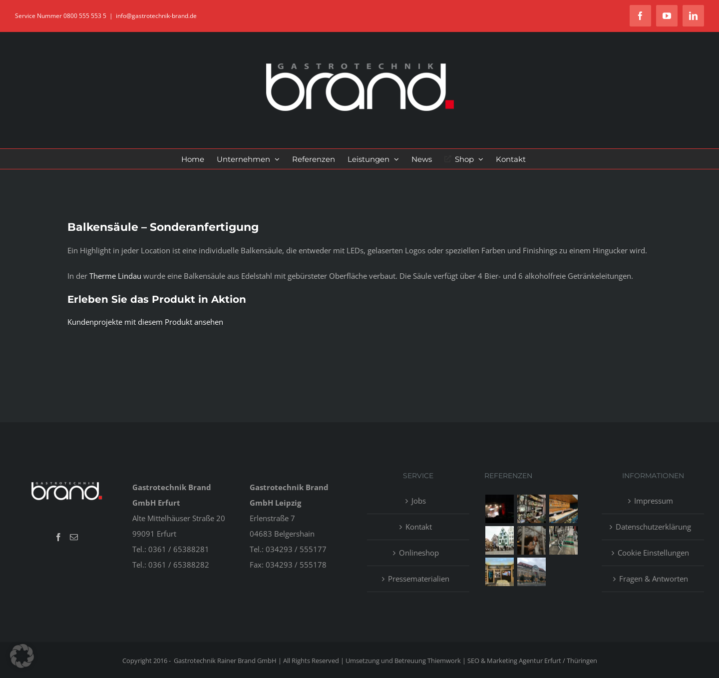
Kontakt (418, 527)
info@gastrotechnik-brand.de (156, 15)
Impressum (653, 501)
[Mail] (74, 537)
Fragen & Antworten (653, 579)
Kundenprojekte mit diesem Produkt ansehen (145, 322)
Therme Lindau (115, 276)
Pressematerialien (418, 579)
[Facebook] (58, 537)
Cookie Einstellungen (653, 553)
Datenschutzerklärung (653, 527)
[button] (22, 656)
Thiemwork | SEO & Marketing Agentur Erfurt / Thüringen (512, 660)
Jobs (418, 501)
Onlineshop (419, 553)
